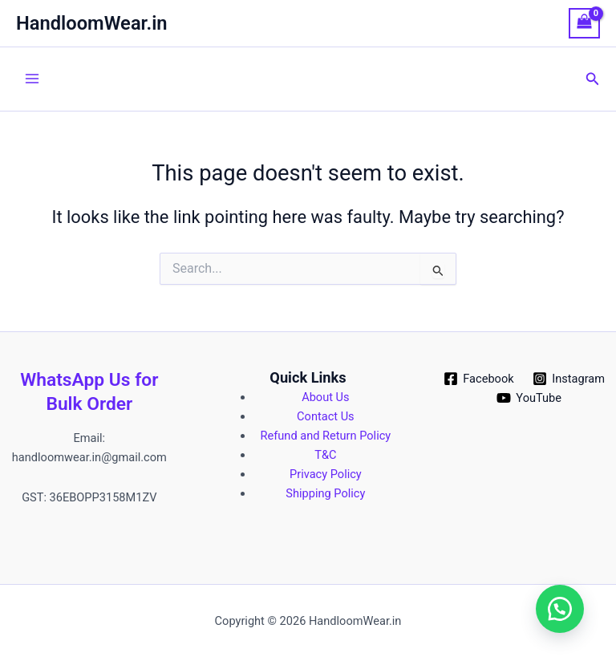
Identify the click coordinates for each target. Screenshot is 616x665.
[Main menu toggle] (32, 79)
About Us (325, 397)
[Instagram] (568, 378)
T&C (325, 455)
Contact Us (326, 416)
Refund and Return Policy (326, 435)
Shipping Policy (325, 493)
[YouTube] (529, 398)
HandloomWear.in (92, 23)
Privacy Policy (326, 474)
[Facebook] (478, 378)
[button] (593, 79)
